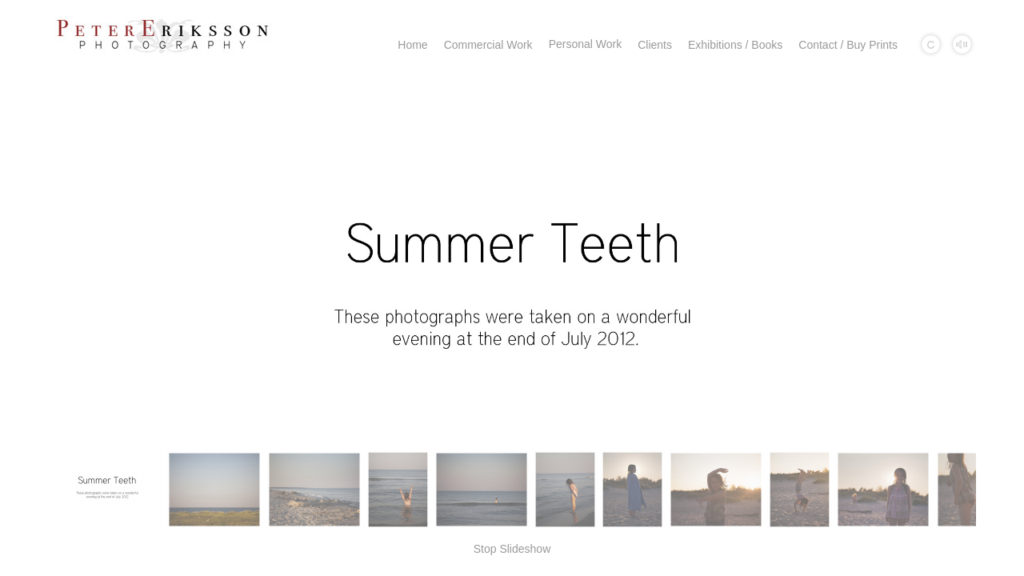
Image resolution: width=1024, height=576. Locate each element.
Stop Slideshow (512, 548)
